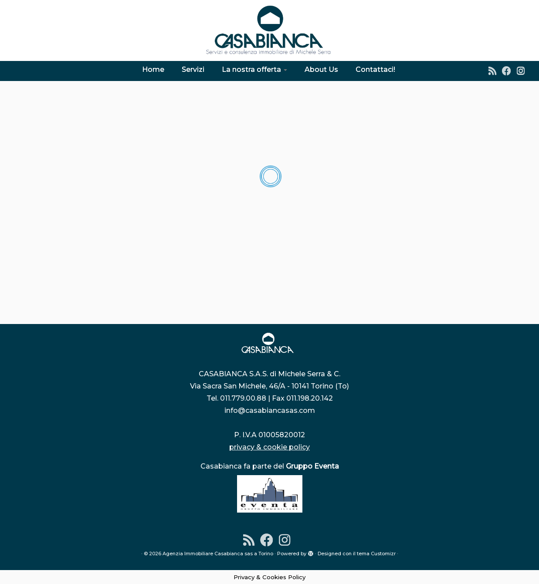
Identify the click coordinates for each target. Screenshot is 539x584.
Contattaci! (375, 69)
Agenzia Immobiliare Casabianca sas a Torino (218, 553)
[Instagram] (523, 70)
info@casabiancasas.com (269, 410)
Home (153, 69)
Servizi (193, 69)
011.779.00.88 (243, 398)
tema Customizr (376, 553)
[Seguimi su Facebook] (509, 70)
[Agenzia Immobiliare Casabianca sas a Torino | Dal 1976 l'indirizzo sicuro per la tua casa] (269, 30)
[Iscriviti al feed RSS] (495, 70)
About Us (321, 69)
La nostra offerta (254, 69)
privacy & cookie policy (269, 447)
